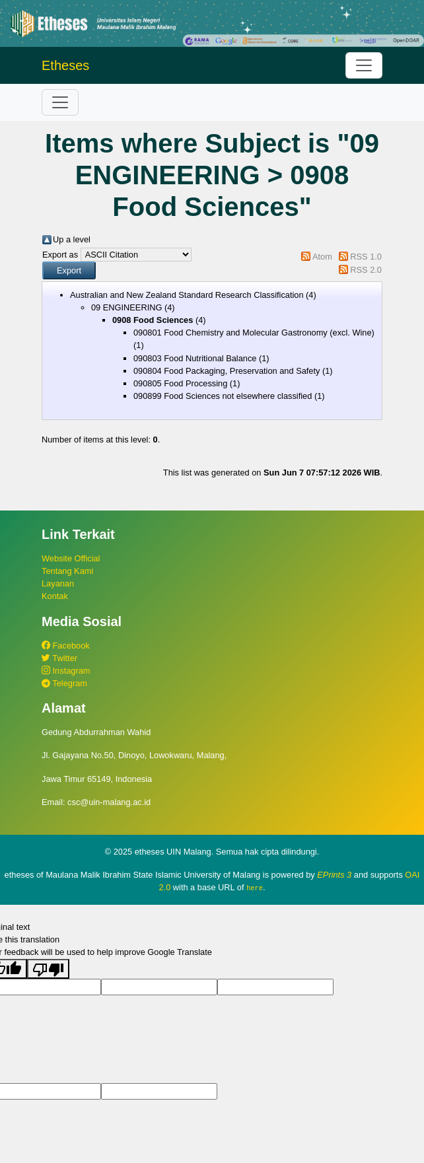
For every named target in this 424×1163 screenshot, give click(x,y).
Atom (322, 257)
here (254, 887)
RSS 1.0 (366, 257)
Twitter (59, 658)
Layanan (58, 583)
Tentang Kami (67, 571)
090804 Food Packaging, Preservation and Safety (226, 371)
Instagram (66, 671)
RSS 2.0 (366, 270)
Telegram (64, 683)
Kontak (55, 596)
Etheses (65, 65)
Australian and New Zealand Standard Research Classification (187, 295)
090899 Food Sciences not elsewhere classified (222, 396)
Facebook (66, 646)
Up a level (71, 239)
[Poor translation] (48, 968)
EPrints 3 (334, 875)
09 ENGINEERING (126, 307)
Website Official (71, 558)
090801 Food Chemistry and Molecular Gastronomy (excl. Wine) (253, 332)
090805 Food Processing (180, 383)
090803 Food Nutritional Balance (194, 358)
